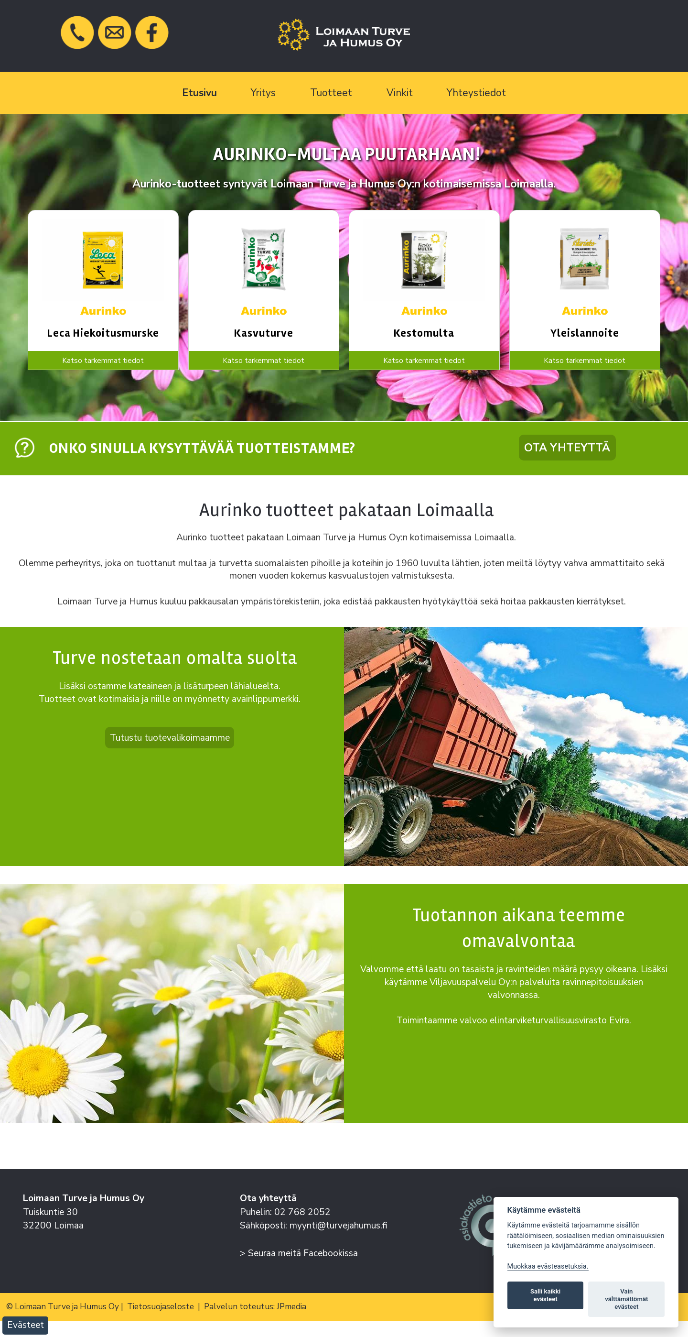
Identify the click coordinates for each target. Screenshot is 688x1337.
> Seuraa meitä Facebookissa (299, 1253)
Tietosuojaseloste (160, 1306)
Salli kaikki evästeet (545, 1295)
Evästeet (25, 1325)
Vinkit (400, 92)
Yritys (263, 92)
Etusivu (199, 92)
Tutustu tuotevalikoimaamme (170, 737)
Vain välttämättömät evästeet (626, 1299)
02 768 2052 (302, 1212)
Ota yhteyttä (567, 447)
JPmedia (291, 1306)
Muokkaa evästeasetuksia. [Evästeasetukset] (548, 1266)
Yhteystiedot (476, 92)
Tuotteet (331, 92)
